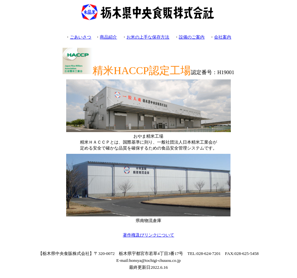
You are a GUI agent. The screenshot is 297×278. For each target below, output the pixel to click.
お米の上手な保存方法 (147, 37)
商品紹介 (108, 37)
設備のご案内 (191, 37)
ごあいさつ (80, 37)
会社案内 (222, 37)
